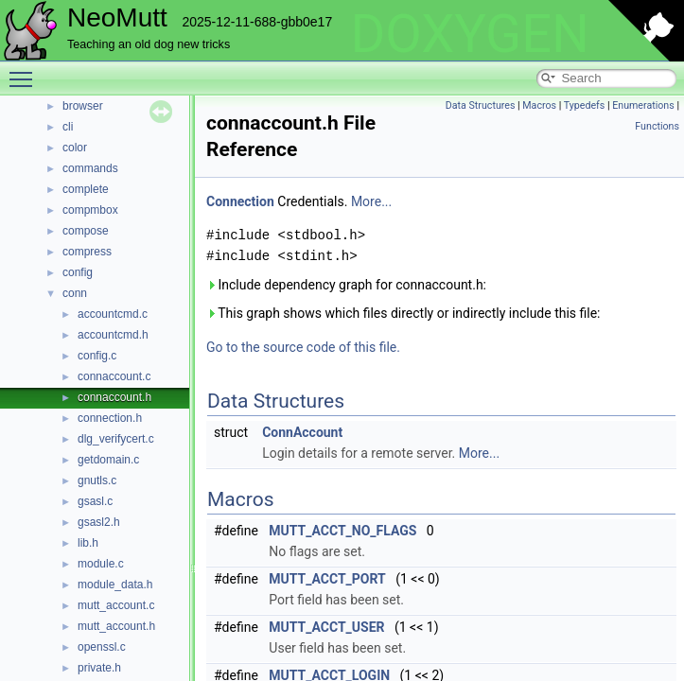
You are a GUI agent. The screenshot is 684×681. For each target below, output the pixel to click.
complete (85, 189)
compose (85, 230)
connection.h (110, 418)
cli (67, 126)
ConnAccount (302, 432)
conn (74, 293)
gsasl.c (95, 501)
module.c (101, 563)
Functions (657, 126)
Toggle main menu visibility (25, 70)
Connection (240, 201)
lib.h (88, 543)
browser (82, 106)
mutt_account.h (116, 626)
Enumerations (643, 105)
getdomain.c (108, 459)
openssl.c (102, 647)
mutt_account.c (116, 605)
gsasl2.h (99, 522)
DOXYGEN (469, 34)
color (74, 147)
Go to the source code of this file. (303, 347)
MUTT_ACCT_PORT (327, 578)
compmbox (90, 210)
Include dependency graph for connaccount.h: (346, 284)
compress (87, 251)
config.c (97, 355)
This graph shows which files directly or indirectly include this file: (403, 313)
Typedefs (584, 105)
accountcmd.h (113, 334)
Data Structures (481, 105)
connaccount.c (114, 376)
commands (90, 168)
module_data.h (115, 584)
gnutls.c (97, 480)
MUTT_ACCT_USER (326, 627)
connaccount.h (114, 397)
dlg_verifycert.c (116, 438)
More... (371, 201)
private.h (99, 667)
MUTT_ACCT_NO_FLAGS (342, 530)
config (77, 272)
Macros (539, 105)
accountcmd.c (113, 314)
